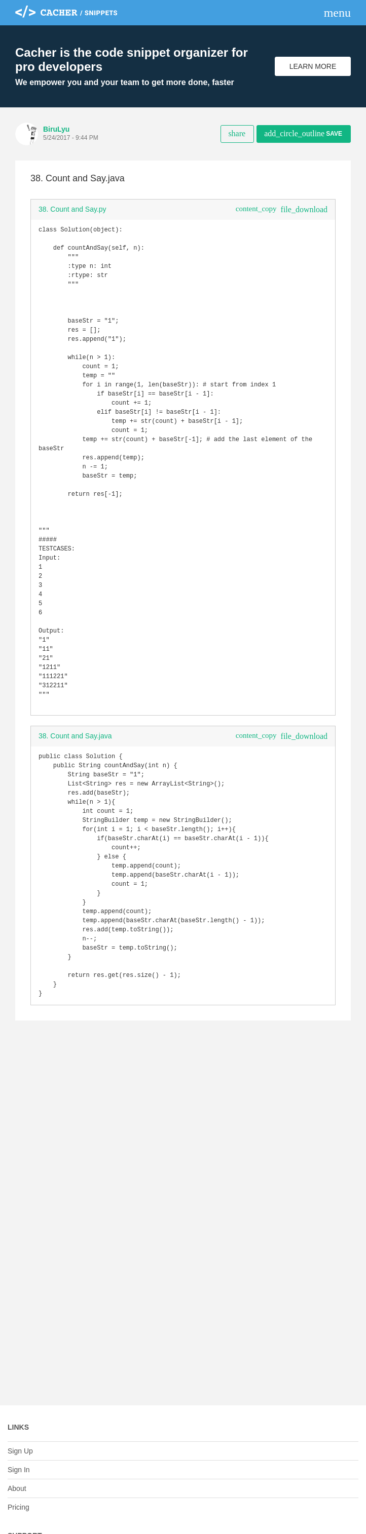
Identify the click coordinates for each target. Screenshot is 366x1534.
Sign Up (20, 1451)
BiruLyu (56, 129)
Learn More (313, 66)
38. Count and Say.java (75, 789)
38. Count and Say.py (72, 209)
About (17, 1488)
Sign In (19, 1470)
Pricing (18, 1507)
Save (303, 133)
